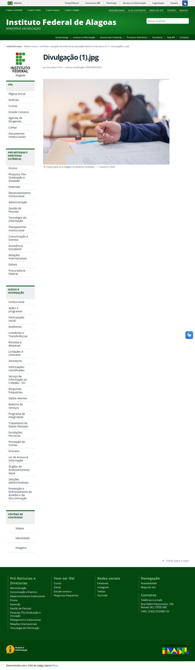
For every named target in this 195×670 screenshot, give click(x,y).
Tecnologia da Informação (24, 628)
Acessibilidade (117, 10)
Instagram (177, 28)
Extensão (15, 604)
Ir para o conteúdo (16, 10)
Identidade (23, 538)
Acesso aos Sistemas (111, 37)
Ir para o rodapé (73, 10)
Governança (61, 37)
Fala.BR (171, 37)
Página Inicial (31, 46)
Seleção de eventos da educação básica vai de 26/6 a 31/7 (80, 46)
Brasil (18, 3)
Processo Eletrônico (137, 37)
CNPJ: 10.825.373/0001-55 (155, 611)
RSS (187, 28)
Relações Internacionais (23, 624)
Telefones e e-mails (151, 600)
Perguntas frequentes (66, 595)
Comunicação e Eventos (23, 592)
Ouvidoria (157, 37)
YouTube (173, 28)
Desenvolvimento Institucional (27, 596)
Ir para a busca (54, 10)
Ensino (14, 600)
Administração (18, 588)
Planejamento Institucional (25, 619)
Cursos (58, 583)
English (183, 10)
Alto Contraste (137, 10)
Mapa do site (156, 10)
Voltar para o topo (177, 560)
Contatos (184, 37)
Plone (55, 665)
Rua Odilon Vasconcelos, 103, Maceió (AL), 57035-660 (157, 605)
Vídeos (20, 528)
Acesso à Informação (84, 37)
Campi (57, 587)
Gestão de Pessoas (20, 608)
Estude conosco (63, 591)
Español (172, 10)
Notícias (44, 46)
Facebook (168, 28)
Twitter (182, 28)
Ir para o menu (36, 10)
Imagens (21, 548)
